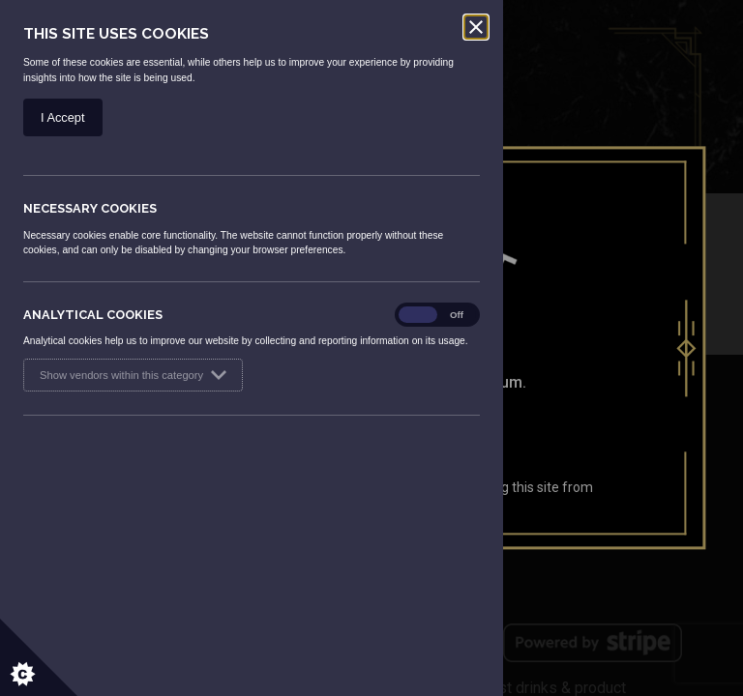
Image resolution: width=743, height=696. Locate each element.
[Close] (476, 27)
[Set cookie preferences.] (38, 657)
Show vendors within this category (133, 375)
